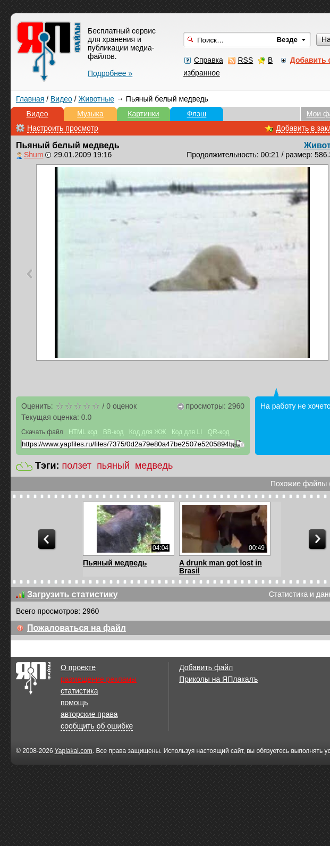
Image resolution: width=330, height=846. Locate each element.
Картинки (143, 113)
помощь (74, 702)
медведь (154, 465)
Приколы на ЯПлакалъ (218, 679)
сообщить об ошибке (97, 726)
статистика (79, 691)
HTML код (83, 432)
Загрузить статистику (72, 594)
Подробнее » (110, 73)
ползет (77, 465)
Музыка (90, 113)
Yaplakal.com (73, 751)
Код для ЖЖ (147, 432)
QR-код (219, 432)
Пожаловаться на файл (76, 627)
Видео (61, 99)
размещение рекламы (99, 679)
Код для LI (187, 432)
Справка (208, 60)
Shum (34, 154)
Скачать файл (42, 432)
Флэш (197, 113)
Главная (30, 99)
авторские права (89, 714)
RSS (245, 60)
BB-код (113, 432)
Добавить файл (206, 667)
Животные (97, 99)
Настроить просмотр (62, 128)
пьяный (113, 465)
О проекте (78, 667)
